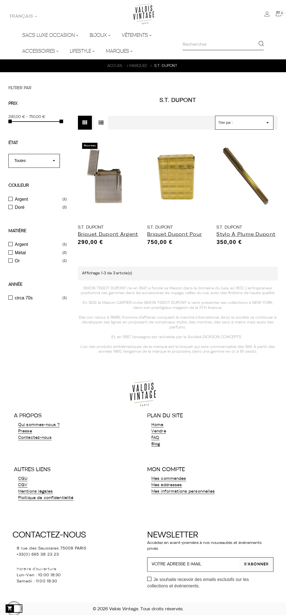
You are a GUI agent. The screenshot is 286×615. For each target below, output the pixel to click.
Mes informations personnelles (183, 492)
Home (157, 425)
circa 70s (24, 298)
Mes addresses (166, 485)
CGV (22, 485)
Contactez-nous (35, 438)
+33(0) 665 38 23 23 (38, 555)
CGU (22, 479)
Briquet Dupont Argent (108, 234)
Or (17, 260)
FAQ (155, 438)
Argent (21, 199)
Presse (25, 431)
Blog (155, 444)
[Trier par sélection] (244, 123)
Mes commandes (168, 479)
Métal (20, 252)
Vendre (158, 431)
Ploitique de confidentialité (45, 498)
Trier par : (225, 123)
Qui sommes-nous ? (39, 425)
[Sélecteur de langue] (23, 16)
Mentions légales (35, 492)
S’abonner (256, 564)
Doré (20, 207)
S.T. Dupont (91, 227)
